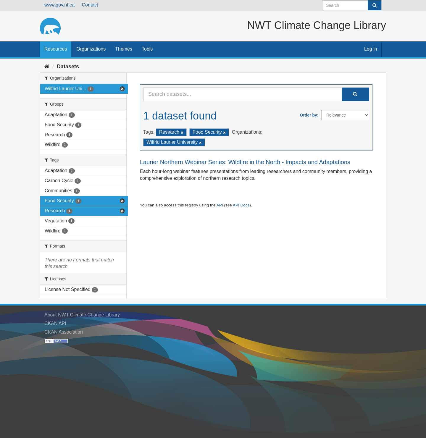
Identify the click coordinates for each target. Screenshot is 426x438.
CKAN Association (63, 331)
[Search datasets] (352, 5)
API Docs (241, 205)
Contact (90, 4)
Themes (123, 48)
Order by (308, 115)
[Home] (46, 67)
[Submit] (374, 5)
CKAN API (55, 323)
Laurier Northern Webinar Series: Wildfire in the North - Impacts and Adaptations (245, 162)
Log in (370, 48)
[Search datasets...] (242, 94)
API (220, 205)
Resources (55, 48)
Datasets (68, 67)
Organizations (91, 48)
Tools (147, 48)
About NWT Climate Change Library (82, 314)
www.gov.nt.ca (59, 4)
